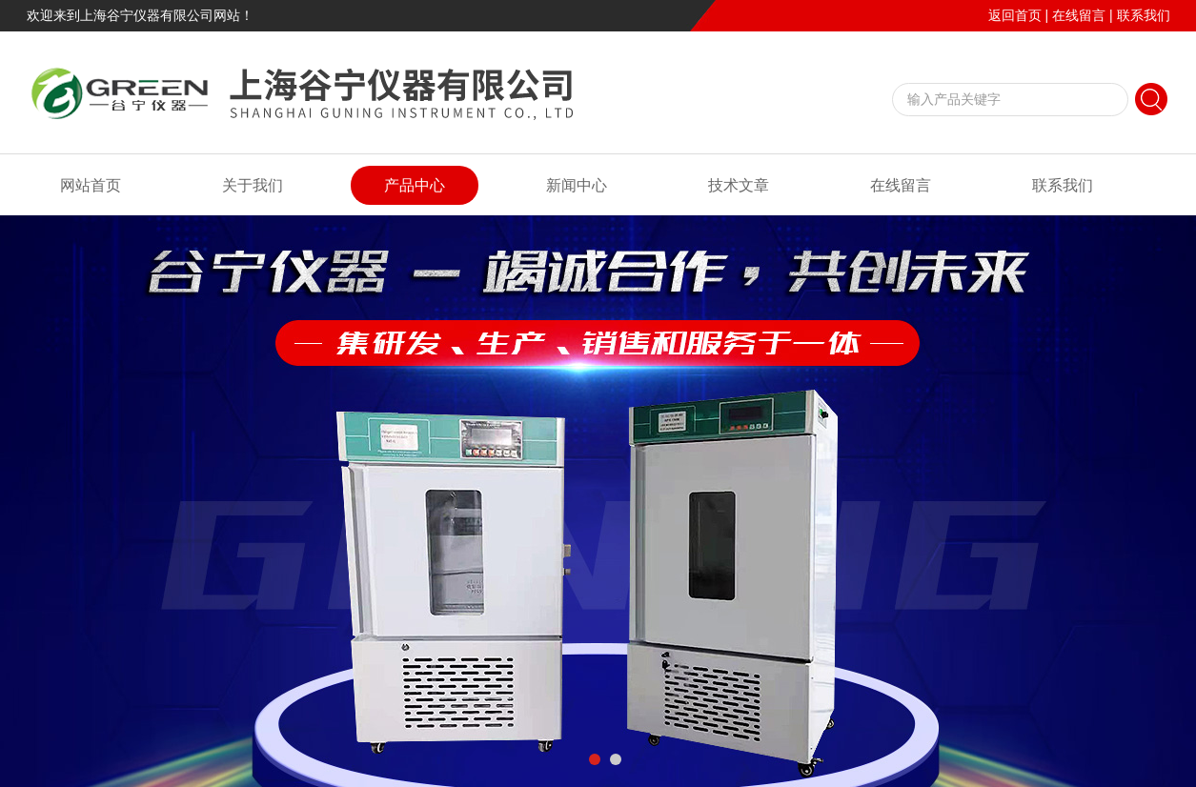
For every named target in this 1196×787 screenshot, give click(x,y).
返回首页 (1015, 15)
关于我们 (252, 185)
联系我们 (1143, 15)
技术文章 (738, 185)
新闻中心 (576, 185)
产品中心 (414, 185)
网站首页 (90, 185)
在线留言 (1078, 15)
